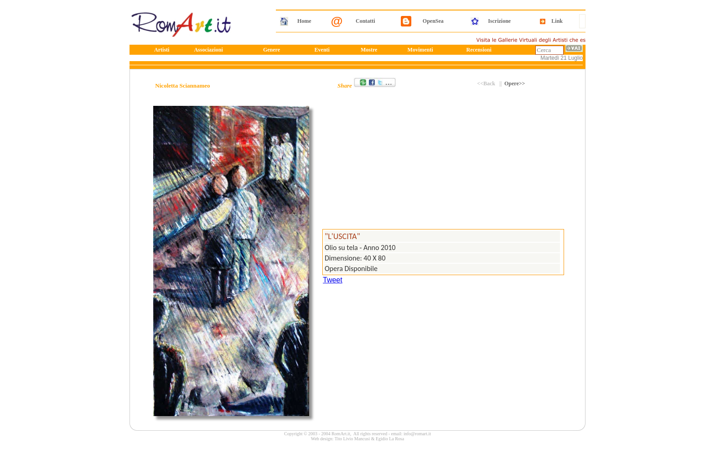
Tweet (332, 280)
